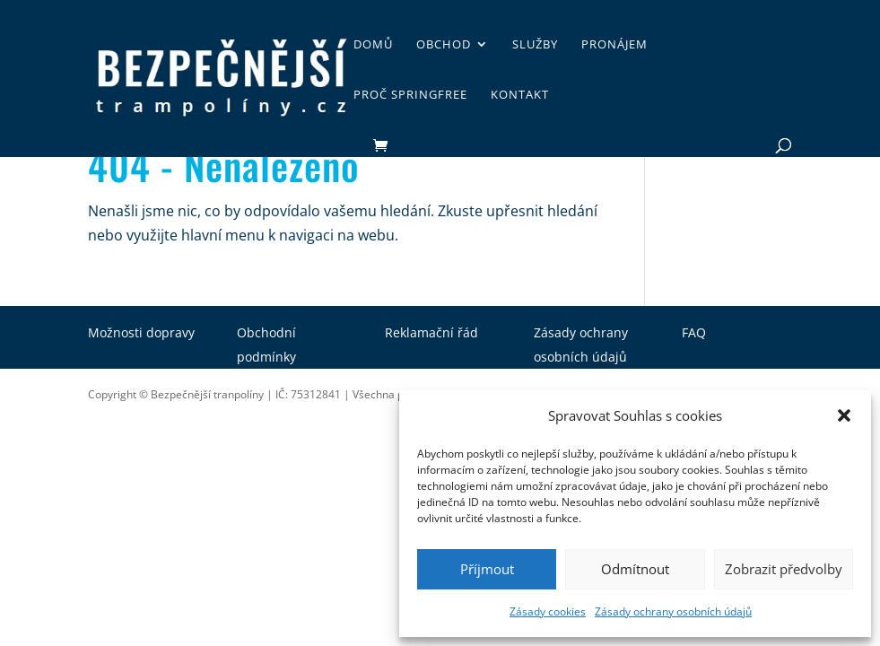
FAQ (694, 332)
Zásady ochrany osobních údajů (673, 611)
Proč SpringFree (410, 95)
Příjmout (487, 569)
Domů (373, 45)
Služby (535, 45)
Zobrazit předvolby (783, 569)
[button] (844, 415)
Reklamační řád (431, 332)
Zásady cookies (548, 611)
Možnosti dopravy (141, 332)
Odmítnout (635, 569)
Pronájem (614, 45)
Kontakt (520, 95)
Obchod (443, 45)
